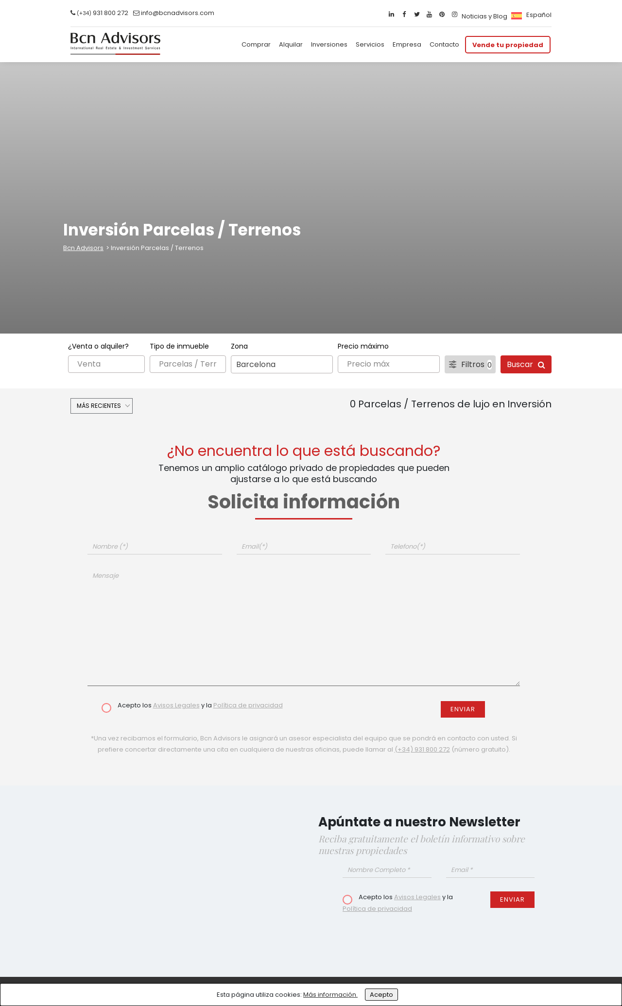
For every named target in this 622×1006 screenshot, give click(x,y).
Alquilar (291, 44)
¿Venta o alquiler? (98, 346)
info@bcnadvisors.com (177, 12)
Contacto (444, 44)
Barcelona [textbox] (256, 364)
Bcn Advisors (83, 247)
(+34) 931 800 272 (422, 749)
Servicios (370, 44)
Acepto (381, 994)
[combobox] (282, 364)
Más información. (330, 994)
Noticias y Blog (484, 16)
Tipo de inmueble (179, 346)
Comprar (256, 44)
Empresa (407, 44)
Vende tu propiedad (507, 44)
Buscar (526, 364)
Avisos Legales (176, 705)
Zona (239, 346)
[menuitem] (530, 14)
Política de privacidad (248, 705)
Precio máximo (363, 346)
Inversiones (329, 44)
